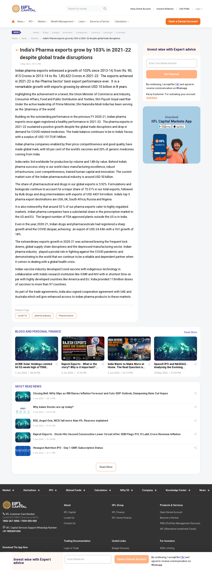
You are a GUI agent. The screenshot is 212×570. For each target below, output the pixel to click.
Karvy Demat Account (141, 9)
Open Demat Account (171, 512)
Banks (36, 32)
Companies (81, 32)
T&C (177, 84)
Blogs (46, 32)
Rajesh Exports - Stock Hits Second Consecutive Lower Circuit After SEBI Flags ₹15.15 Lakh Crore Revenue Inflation (107, 434)
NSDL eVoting (167, 548)
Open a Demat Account (183, 21)
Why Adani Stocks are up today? (53, 407)
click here (151, 97)
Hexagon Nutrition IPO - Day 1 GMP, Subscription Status (68, 448)
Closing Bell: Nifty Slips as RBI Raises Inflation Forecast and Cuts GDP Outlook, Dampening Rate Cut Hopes (100, 393)
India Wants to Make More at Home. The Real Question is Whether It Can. (126, 367)
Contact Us (69, 523)
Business (68, 32)
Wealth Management (62, 21)
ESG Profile (184, 9)
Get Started (171, 74)
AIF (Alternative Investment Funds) (178, 529)
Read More (190, 332)
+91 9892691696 (12, 531)
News (20, 21)
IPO (30, 21)
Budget (55, 32)
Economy (120, 32)
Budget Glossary (120, 548)
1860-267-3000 (11, 521)
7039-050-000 (29, 521)
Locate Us (69, 518)
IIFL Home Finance (122, 518)
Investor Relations (165, 9)
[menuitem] (15, 21)
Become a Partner (99, 21)
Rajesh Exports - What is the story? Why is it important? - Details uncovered (79, 367)
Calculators (121, 21)
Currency (95, 32)
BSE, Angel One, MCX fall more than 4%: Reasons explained (70, 420)
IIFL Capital (70, 512)
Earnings (108, 32)
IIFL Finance (118, 512)
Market (41, 21)
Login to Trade (71, 548)
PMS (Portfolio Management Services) (180, 523)
